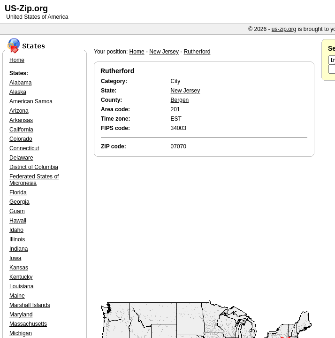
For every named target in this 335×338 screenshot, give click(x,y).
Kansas (18, 267)
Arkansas (21, 120)
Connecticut (24, 148)
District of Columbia (33, 167)
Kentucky (20, 277)
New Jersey (164, 51)
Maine (17, 295)
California (21, 129)
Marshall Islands (29, 305)
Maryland (20, 314)
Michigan (20, 333)
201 (175, 109)
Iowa (15, 258)
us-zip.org (284, 29)
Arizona (19, 111)
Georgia (19, 202)
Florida (18, 192)
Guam (17, 211)
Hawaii (17, 220)
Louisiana (21, 286)
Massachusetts (28, 324)
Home (137, 51)
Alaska (17, 92)
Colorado (20, 139)
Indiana (18, 249)
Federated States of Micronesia (34, 179)
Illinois (17, 239)
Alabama (20, 82)
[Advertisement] (206, 229)
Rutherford (197, 51)
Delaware (21, 157)
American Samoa (31, 101)
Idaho (16, 230)
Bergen (180, 100)
